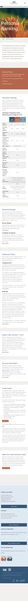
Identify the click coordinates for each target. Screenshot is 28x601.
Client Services (5, 370)
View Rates (5, 81)
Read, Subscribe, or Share (14, 543)
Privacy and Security (7, 577)
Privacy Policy (8, 575)
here (3, 426)
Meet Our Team (6, 468)
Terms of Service (16, 575)
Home (3, 38)
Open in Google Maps (14, 524)
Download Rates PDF (7, 83)
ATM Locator (14, 506)
